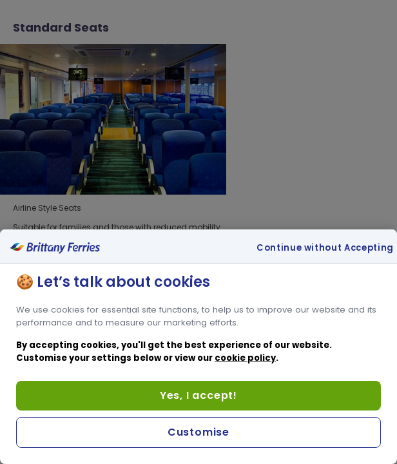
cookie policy (245, 358)
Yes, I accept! (198, 395)
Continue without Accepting (325, 248)
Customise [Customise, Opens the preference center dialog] (198, 432)
